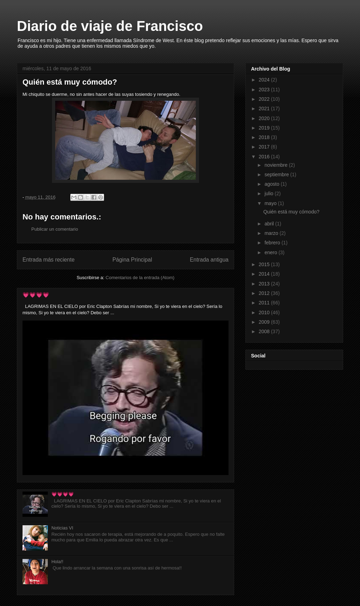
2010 (265, 312)
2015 (265, 264)
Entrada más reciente (48, 260)
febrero (272, 242)
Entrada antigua (209, 260)
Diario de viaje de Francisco (110, 26)
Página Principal (132, 260)
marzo (271, 233)
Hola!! (57, 561)
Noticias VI (62, 528)
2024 (265, 80)
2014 (265, 274)
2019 (265, 128)
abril (269, 223)
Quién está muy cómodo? (291, 212)
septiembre (277, 174)
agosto (272, 184)
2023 (265, 89)
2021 (265, 108)
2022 (265, 99)
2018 (265, 137)
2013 (265, 283)
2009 (265, 322)
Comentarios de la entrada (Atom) (139, 277)
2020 (265, 118)
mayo (271, 203)
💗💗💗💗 (35, 295)
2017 (265, 147)
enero (271, 252)
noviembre (276, 165)
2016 (265, 156)
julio (269, 193)
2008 (265, 331)
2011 (265, 302)
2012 (265, 293)
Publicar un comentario (54, 229)
